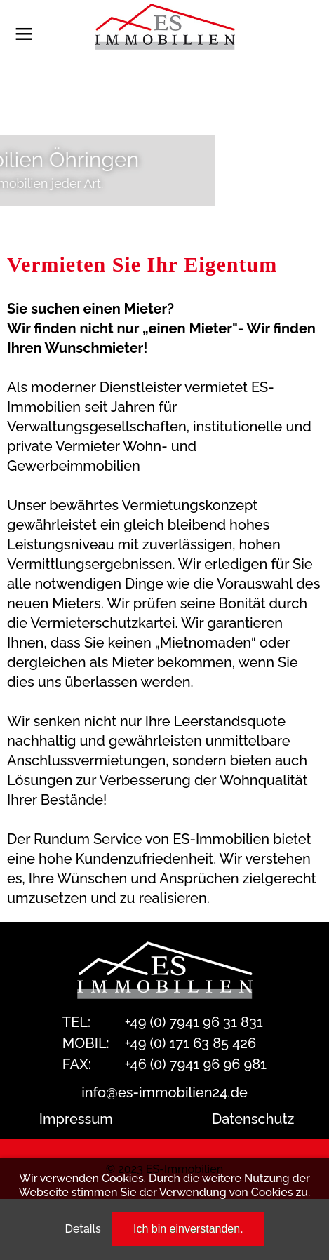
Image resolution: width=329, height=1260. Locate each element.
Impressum (76, 1119)
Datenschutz (253, 1119)
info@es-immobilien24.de (164, 1092)
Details (82, 1228)
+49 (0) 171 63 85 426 (191, 1043)
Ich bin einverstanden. (188, 1229)
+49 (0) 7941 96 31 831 (194, 1022)
